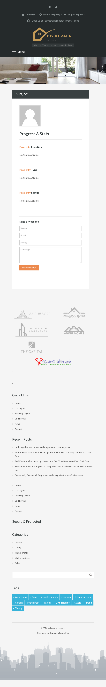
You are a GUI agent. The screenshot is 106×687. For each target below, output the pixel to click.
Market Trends (21, 553)
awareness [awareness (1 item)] (21, 597)
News (17, 424)
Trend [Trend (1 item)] (89, 602)
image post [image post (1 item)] (33, 602)
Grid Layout (20, 419)
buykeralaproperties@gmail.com (62, 20)
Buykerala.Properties (59, 633)
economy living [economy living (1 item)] (83, 597)
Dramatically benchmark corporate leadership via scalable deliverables (49, 475)
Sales (17, 563)
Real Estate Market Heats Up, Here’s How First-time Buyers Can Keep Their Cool (52, 461)
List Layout (20, 408)
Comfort (19, 542)
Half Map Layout (22, 413)
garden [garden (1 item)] (19, 602)
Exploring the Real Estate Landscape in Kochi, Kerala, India (42, 447)
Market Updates (22, 558)
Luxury (18, 547)
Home (18, 403)
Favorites (28, 14)
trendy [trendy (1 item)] (18, 608)
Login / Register (74, 14)
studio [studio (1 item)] (77, 602)
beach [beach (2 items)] (35, 597)
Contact (18, 429)
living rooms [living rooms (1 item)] (63, 602)
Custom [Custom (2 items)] (67, 597)
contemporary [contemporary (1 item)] (50, 597)
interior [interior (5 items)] (47, 602)
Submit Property (49, 14)
